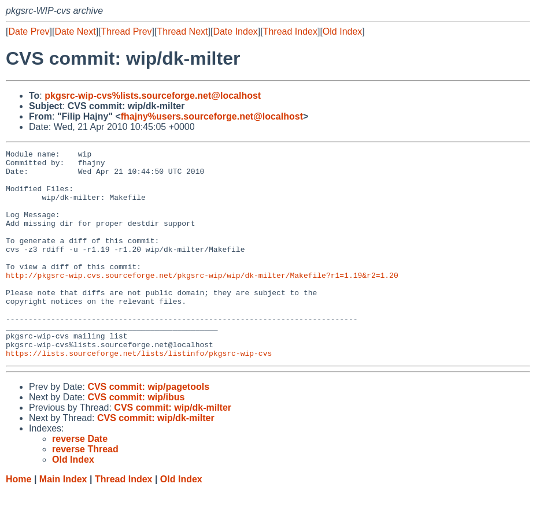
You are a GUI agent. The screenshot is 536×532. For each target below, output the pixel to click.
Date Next (74, 31)
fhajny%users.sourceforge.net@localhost (212, 116)
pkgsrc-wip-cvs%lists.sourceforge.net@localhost (153, 96)
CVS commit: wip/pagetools (148, 428)
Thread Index (290, 31)
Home (18, 521)
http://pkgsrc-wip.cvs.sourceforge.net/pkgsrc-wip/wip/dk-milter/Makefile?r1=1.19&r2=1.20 (202, 301)
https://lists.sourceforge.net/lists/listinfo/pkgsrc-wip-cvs (139, 394)
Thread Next (182, 31)
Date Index (235, 31)
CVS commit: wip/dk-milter (172, 449)
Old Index (342, 31)
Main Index (63, 521)
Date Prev (28, 31)
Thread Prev (126, 31)
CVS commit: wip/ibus (135, 439)
